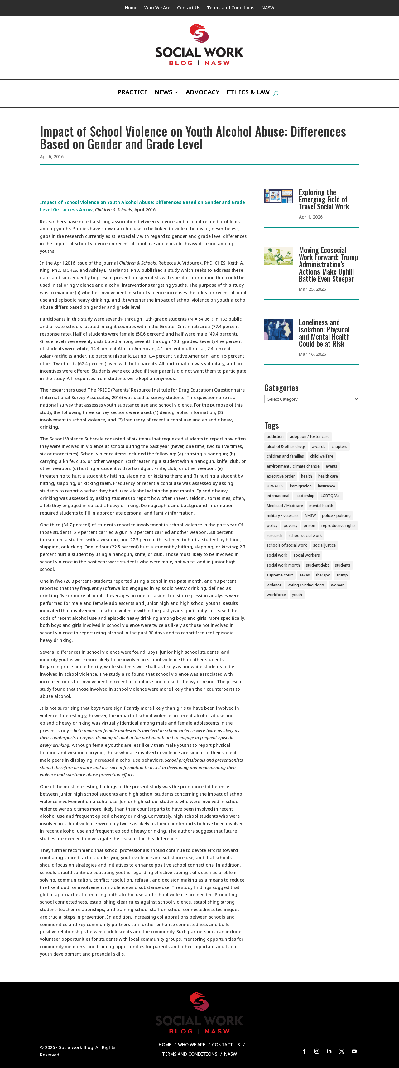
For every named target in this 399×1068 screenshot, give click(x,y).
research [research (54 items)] (274, 535)
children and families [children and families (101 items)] (285, 456)
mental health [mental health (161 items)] (321, 505)
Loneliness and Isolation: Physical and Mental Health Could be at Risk (324, 333)
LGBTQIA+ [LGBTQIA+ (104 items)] (330, 495)
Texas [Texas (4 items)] (304, 575)
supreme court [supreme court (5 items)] (280, 575)
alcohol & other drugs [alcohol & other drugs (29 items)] (286, 446)
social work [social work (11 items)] (277, 555)
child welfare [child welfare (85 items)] (321, 456)
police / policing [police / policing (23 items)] (336, 515)
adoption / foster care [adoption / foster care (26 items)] (309, 436)
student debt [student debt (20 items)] (317, 565)
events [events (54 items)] (331, 466)
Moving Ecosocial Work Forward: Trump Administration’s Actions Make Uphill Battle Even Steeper (328, 264)
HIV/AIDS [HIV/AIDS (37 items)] (275, 486)
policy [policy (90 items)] (272, 525)
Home (131, 8)
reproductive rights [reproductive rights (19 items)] (338, 525)
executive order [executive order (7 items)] (281, 476)
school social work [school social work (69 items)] (305, 535)
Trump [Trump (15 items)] (342, 575)
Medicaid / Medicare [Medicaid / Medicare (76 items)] (285, 505)
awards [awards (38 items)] (318, 446)
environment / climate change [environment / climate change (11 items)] (293, 466)
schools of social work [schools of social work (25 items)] (287, 545)
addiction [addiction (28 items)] (275, 436)
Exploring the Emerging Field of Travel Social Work (324, 199)
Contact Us (188, 8)
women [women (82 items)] (337, 585)
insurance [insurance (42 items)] (326, 486)
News (163, 93)
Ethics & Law (248, 93)
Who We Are (157, 8)
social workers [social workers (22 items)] (307, 555)
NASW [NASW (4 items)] (310, 515)
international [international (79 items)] (278, 495)
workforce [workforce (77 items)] (276, 594)
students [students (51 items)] (342, 565)
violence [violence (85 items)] (274, 585)
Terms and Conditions (230, 8)
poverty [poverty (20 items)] (290, 525)
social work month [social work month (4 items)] (283, 565)
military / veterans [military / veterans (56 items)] (283, 515)
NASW (268, 8)
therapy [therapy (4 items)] (323, 575)
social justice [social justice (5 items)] (324, 545)
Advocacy (202, 93)
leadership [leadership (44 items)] (305, 495)
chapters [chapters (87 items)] (339, 446)
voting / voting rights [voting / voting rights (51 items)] (306, 585)
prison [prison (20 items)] (309, 525)
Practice (132, 93)
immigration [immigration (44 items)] (301, 486)
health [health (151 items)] (306, 476)
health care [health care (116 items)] (328, 476)
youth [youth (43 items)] (297, 594)
